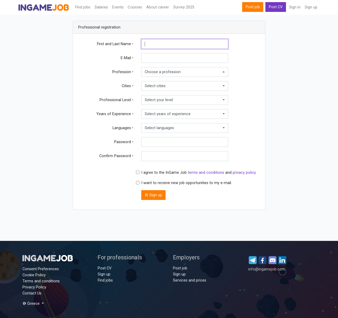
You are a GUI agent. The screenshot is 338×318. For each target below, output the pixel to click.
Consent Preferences (40, 269)
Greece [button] (31, 303)
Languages (122, 128)
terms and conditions (206, 172)
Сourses (135, 7)
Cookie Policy (34, 275)
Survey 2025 (183, 7)
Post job (253, 7)
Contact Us (31, 293)
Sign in (295, 7)
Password (123, 142)
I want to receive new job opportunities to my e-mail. (186, 183)
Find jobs (82, 7)
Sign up (311, 7)
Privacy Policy (34, 287)
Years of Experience (114, 114)
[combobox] (184, 72)
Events (118, 7)
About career (157, 7)
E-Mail (127, 58)
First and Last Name (115, 44)
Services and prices (189, 280)
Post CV (276, 7)
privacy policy (244, 172)
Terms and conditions (41, 281)
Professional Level (116, 100)
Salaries (101, 7)
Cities (127, 86)
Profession (122, 72)
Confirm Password (116, 156)
